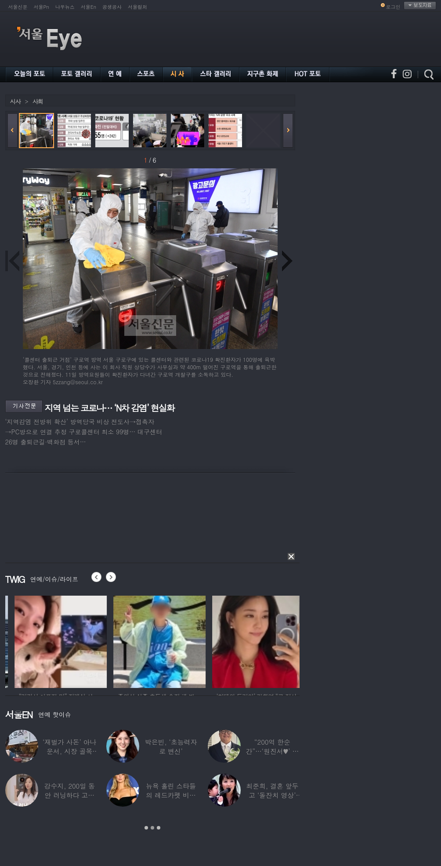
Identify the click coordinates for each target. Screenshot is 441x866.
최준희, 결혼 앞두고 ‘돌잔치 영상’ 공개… (272, 795)
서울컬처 (137, 7)
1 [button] (146, 828)
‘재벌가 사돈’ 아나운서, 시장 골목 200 (69, 751)
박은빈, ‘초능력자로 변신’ (171, 746)
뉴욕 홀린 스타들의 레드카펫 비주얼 (171, 795)
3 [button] (158, 828)
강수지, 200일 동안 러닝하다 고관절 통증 (69, 795)
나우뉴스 (65, 7)
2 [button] (152, 828)
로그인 (393, 7)
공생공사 (112, 7)
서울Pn (41, 7)
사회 (38, 101)
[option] (106, 640)
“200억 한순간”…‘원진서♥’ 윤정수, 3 (272, 751)
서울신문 (18, 7)
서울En (88, 7)
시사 (15, 101)
